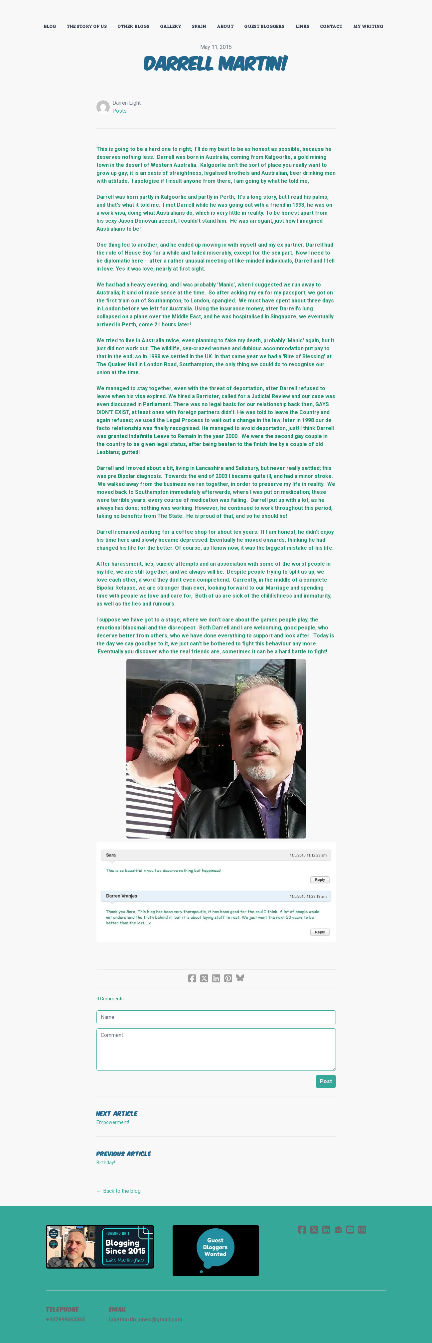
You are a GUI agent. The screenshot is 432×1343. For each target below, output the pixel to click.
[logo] (216, 11)
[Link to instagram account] (362, 1229)
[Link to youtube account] (350, 1229)
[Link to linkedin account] (326, 1229)
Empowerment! (112, 1122)
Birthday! (105, 1162)
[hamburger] (16, 10)
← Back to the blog (118, 1191)
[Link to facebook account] (302, 1229)
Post (326, 1081)
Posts (119, 111)
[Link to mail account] (338, 1229)
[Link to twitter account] (314, 1229)
